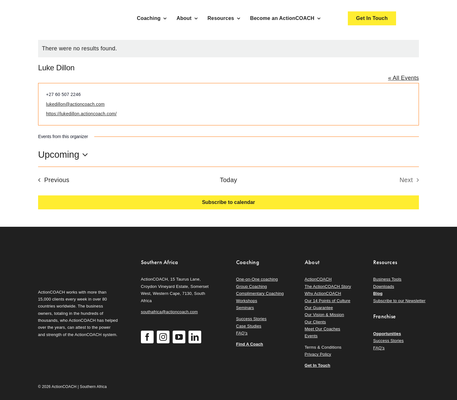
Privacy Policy (318, 354)
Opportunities (387, 333)
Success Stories (251, 318)
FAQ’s (242, 333)
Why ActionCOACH (323, 293)
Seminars (245, 307)
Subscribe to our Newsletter (399, 300)
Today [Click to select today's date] (228, 179)
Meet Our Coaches (322, 329)
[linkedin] (195, 337)
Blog (378, 293)
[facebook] (147, 337)
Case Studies (249, 326)
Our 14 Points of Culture (327, 300)
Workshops (246, 300)
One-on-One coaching (257, 279)
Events (311, 335)
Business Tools (387, 279)
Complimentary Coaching (260, 293)
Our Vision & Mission (324, 314)
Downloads (383, 286)
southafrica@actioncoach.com (169, 311)
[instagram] (163, 337)
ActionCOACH (318, 279)
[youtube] (179, 337)
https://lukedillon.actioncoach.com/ (81, 113)
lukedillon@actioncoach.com (75, 104)
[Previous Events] (51, 180)
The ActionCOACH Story (328, 286)
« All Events (403, 78)
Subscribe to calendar (228, 202)
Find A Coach (249, 344)
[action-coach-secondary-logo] (70, 257)
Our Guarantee (319, 307)
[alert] (228, 48)
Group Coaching (251, 286)
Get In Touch (317, 365)
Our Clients (315, 322)
